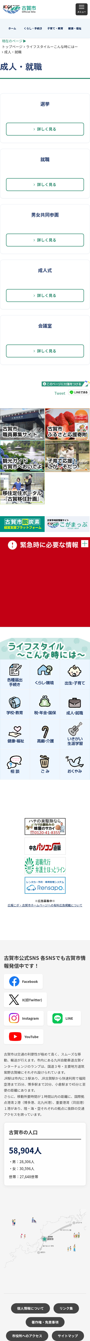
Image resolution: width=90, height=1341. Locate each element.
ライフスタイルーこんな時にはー (52, 46)
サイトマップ (68, 1335)
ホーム (12, 28)
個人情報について (30, 1308)
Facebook (23, 981)
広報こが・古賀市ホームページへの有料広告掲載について (45, 905)
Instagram (24, 1018)
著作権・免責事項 (45, 1322)
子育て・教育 (55, 28)
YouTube (24, 1036)
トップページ (12, 46)
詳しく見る (45, 129)
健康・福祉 (74, 28)
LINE (62, 1018)
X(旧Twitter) (25, 999)
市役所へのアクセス (27, 1335)
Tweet (59, 393)
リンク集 (66, 1308)
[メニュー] (82, 9)
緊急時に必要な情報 (45, 582)
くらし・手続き (33, 28)
